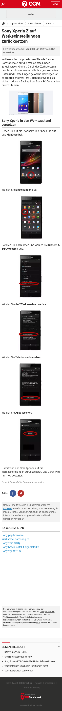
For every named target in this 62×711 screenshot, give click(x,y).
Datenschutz (26, 683)
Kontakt (38, 683)
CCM (42, 612)
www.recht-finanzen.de (31, 705)
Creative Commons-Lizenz (36, 614)
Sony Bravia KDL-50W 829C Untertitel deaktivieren (30, 661)
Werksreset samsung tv (15, 539)
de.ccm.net (49, 612)
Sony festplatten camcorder (18, 670)
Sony (48, 23)
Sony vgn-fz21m (11, 551)
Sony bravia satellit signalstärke (20, 547)
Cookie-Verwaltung (31, 687)
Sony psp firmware (12, 535)
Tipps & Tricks (16, 23)
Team (8, 683)
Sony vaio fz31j (11, 543)
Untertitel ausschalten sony (18, 656)
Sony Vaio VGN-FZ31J (15, 652)
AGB (15, 683)
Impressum (50, 683)
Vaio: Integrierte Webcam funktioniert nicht (26, 666)
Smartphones (34, 23)
